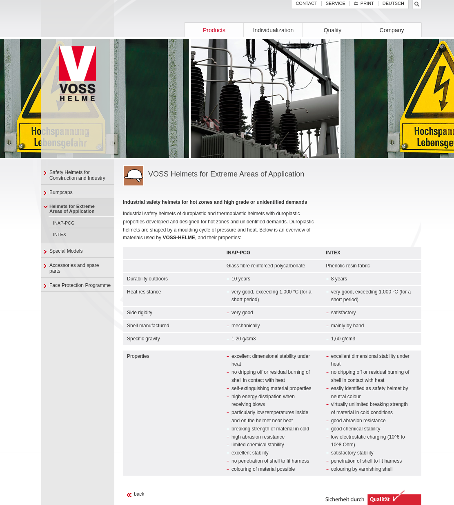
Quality (333, 30)
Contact (306, 3)
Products (214, 30)
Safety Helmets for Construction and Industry (77, 175)
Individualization (273, 30)
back (139, 494)
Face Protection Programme (80, 285)
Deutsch (393, 3)
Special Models (65, 251)
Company (392, 30)
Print (364, 3)
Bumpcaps (61, 192)
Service (335, 3)
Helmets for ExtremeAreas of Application (72, 209)
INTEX (59, 234)
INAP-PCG (63, 223)
